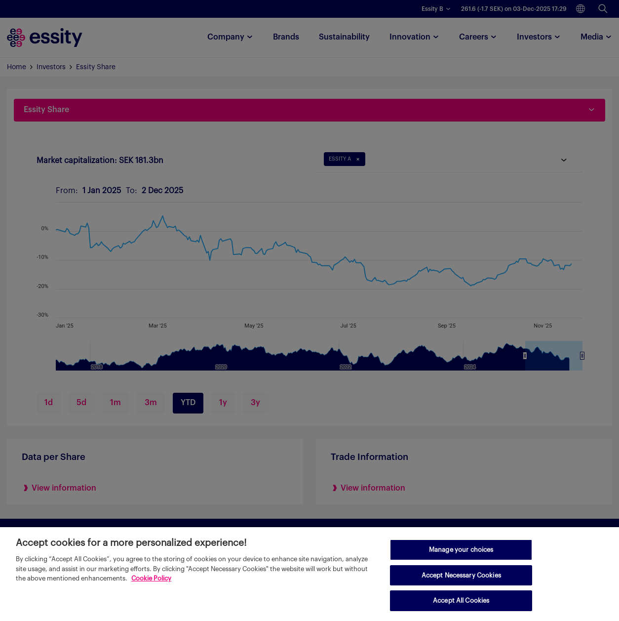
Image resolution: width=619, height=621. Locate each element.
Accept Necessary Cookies (461, 575)
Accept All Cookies (461, 600)
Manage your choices (461, 549)
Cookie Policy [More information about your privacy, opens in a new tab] (151, 578)
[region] (309, 574)
